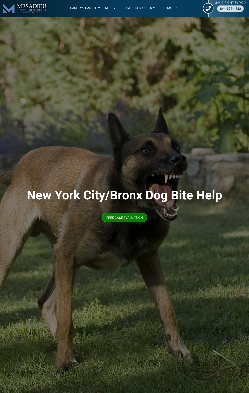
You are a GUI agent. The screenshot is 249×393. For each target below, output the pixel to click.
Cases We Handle (83, 8)
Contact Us (169, 8)
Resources (143, 8)
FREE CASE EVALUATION (124, 218)
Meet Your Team (117, 8)
